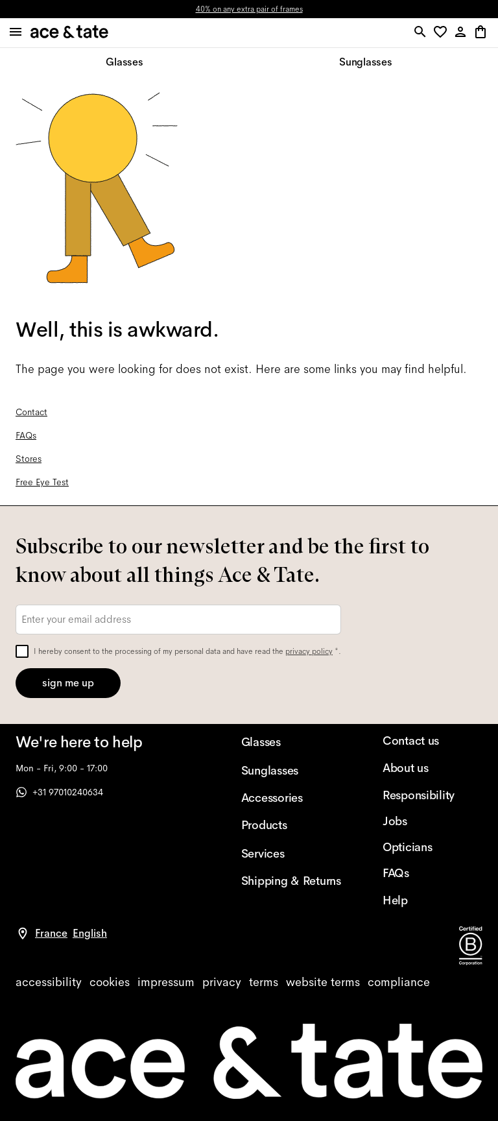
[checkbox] (22, 651)
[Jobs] (432, 821)
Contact (31, 412)
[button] (443, 33)
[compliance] (399, 982)
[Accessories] (291, 798)
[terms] (263, 982)
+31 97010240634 (59, 792)
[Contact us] (432, 741)
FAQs (26, 435)
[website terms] (323, 982)
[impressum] (166, 982)
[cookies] (109, 982)
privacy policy (309, 651)
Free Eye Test (42, 482)
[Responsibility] (432, 795)
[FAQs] (432, 873)
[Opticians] (432, 847)
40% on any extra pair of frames (249, 9)
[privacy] (221, 982)
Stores (29, 458)
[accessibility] (49, 982)
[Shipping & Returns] (291, 881)
